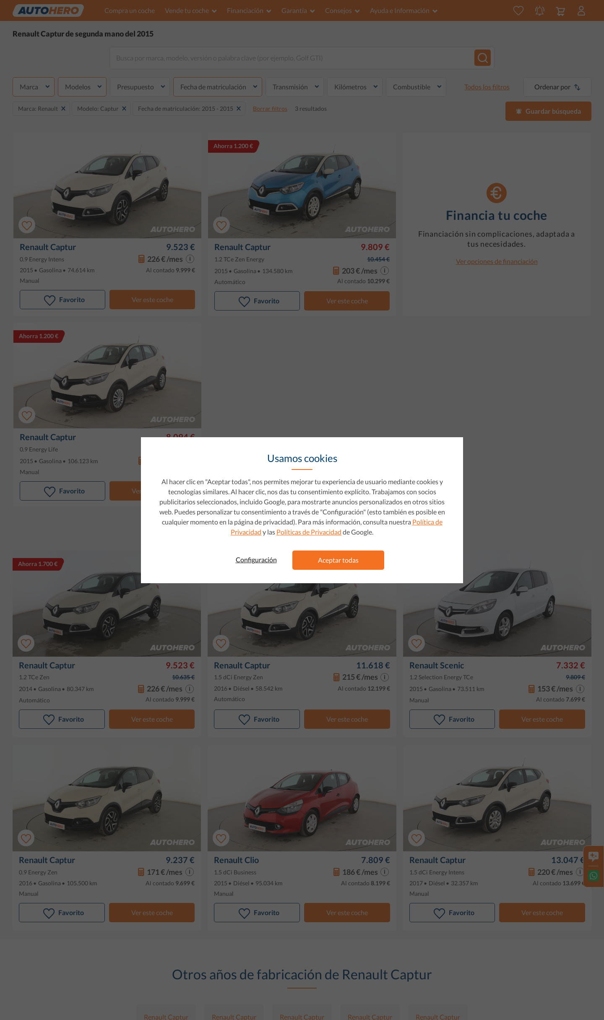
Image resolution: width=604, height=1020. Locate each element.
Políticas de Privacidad (308, 532)
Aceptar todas (338, 560)
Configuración (256, 559)
